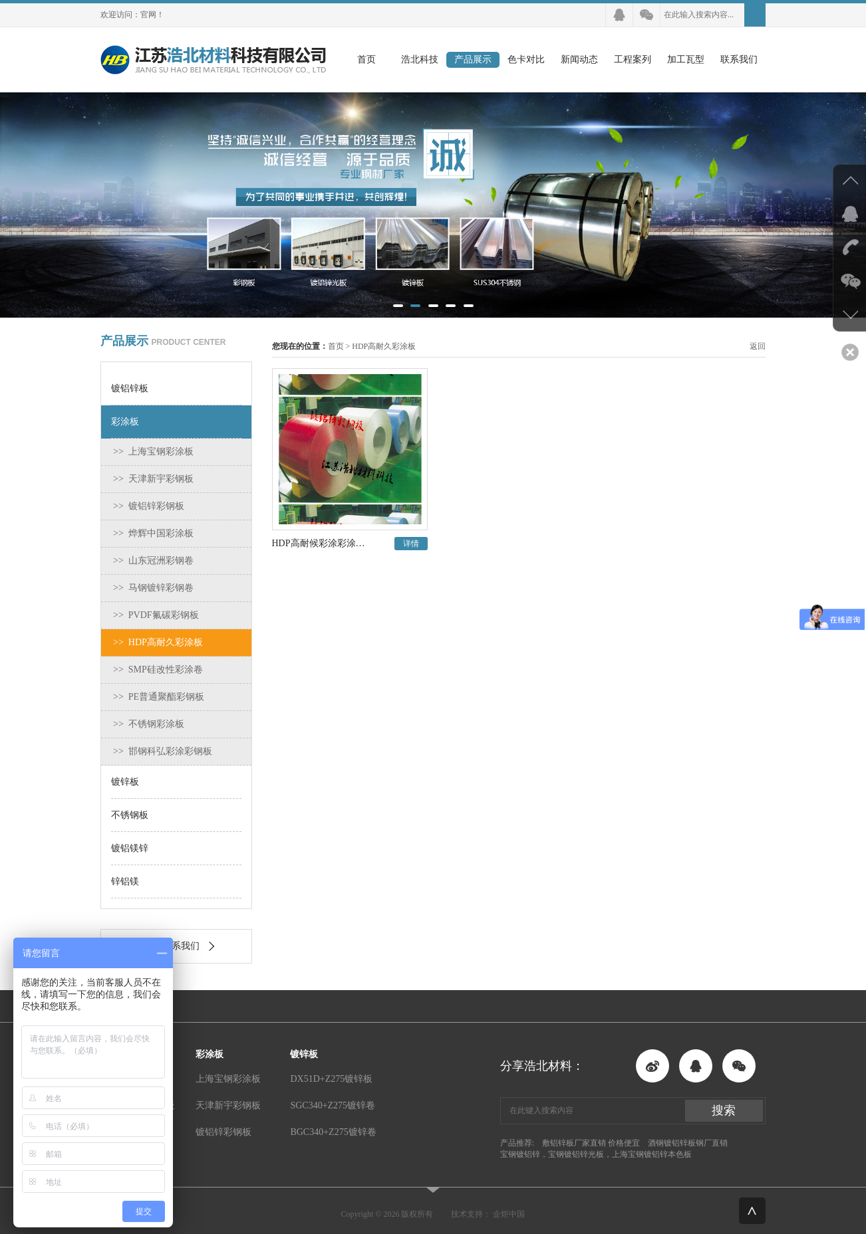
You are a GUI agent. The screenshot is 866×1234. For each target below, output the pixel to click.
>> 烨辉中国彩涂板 (153, 533)
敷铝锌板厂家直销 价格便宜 (591, 1143)
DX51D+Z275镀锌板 (331, 1079)
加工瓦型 (685, 59)
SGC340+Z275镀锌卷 (332, 1105)
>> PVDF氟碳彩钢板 (156, 615)
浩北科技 (419, 59)
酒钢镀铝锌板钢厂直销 (688, 1143)
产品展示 (473, 59)
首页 (366, 59)
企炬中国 (509, 1214)
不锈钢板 (129, 815)
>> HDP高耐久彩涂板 (158, 642)
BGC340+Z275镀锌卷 (333, 1132)
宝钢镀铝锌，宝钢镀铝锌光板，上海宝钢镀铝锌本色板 (596, 1154)
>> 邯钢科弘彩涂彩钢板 (162, 751)
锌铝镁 (125, 881)
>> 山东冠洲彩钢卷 (153, 561)
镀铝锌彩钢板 (223, 1132)
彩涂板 (125, 422)
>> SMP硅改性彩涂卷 (158, 669)
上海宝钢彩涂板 (228, 1079)
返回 (758, 346)
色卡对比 (526, 59)
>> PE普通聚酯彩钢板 (158, 697)
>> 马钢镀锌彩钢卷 (153, 588)
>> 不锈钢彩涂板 (148, 724)
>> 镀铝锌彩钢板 (148, 506)
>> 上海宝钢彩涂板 (153, 452)
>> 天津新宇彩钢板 (153, 479)
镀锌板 (125, 782)
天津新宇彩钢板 (228, 1105)
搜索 (724, 1110)
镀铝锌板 (129, 388)
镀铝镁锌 (129, 848)
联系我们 (739, 59)
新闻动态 (579, 59)
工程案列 (632, 59)
